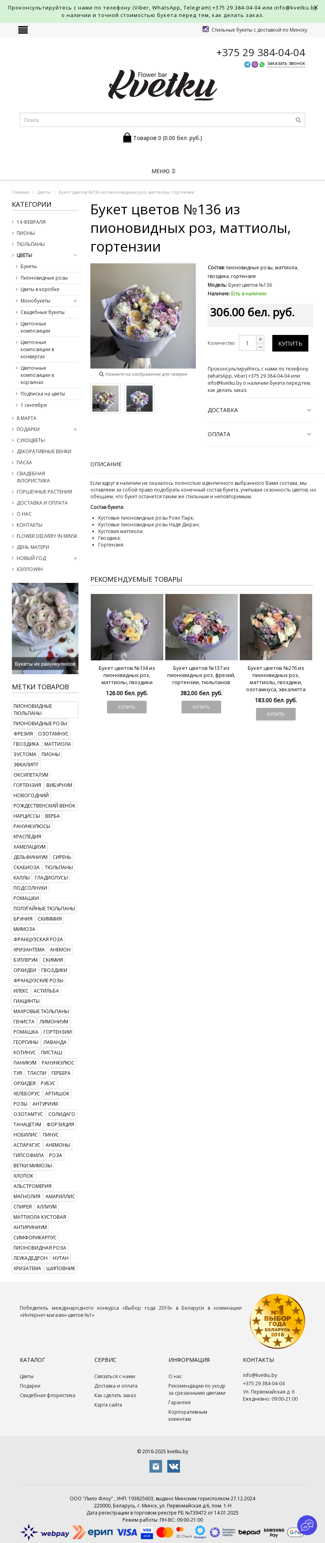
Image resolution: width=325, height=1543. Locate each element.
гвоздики (54, 970)
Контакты (29, 525)
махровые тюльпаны (41, 1011)
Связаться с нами (114, 1376)
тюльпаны (59, 867)
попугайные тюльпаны (44, 908)
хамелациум (29, 846)
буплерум (25, 960)
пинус (51, 1134)
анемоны (58, 1145)
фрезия (23, 733)
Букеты (29, 266)
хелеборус (26, 1093)
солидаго (61, 1114)
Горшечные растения (44, 491)
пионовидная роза (39, 1247)
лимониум (54, 1021)
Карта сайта (108, 1404)
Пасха (24, 462)
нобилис (25, 1134)
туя (17, 1073)
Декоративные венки (44, 451)
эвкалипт (25, 764)
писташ (51, 1052)
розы (20, 1104)
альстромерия (32, 1186)
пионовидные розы (40, 723)
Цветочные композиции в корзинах (37, 375)
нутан (61, 1258)
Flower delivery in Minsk (47, 536)
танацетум (27, 1124)
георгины (25, 1042)
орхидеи (24, 970)
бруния (22, 918)
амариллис (60, 1196)
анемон (60, 949)
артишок (57, 1093)
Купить (290, 343)
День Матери (33, 547)
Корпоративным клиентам (187, 1415)
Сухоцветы (31, 440)
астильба (46, 990)
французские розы (38, 980)
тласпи (36, 1073)
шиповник (60, 1268)
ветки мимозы (32, 1165)
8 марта (26, 418)
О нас (24, 514)
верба (52, 816)
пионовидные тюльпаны (32, 710)
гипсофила (28, 1155)
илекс (21, 990)
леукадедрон (30, 1258)
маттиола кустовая (39, 1217)
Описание (106, 464)
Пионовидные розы (44, 277)
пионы (51, 754)
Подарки (28, 429)
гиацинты (26, 1001)
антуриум (45, 1104)
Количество (221, 343)
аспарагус (26, 1145)
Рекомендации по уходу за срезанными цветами (197, 1389)
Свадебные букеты (43, 312)
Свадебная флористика (33, 477)
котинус (24, 1052)
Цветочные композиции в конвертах (37, 349)
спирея (22, 1206)
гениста (23, 1021)
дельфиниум (30, 857)
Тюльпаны (31, 244)
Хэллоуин (30, 569)
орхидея (24, 1083)
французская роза (38, 939)
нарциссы (26, 816)
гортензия (27, 785)
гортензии (58, 1032)
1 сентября (34, 405)
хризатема (27, 1268)
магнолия (26, 1196)
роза (55, 1155)
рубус (48, 1083)
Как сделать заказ (115, 1395)
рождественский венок (44, 805)
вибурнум (59, 785)
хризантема (29, 949)
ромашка (25, 1032)
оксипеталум (30, 775)
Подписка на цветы (43, 393)
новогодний (31, 795)
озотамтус (28, 1114)
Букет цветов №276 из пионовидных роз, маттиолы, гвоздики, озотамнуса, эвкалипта (276, 678)
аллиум (47, 1206)
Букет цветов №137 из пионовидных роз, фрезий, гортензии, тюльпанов (201, 675)
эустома (24, 754)
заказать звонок (286, 63)
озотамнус (53, 733)
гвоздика (26, 744)
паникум (24, 1062)
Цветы (24, 255)
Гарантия (179, 1402)
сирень (62, 857)
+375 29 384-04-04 (236, 7)
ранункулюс (58, 1062)
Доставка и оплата (42, 502)
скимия (53, 960)
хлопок (23, 1175)
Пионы (26, 233)
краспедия (27, 836)
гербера (61, 1073)
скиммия (50, 918)
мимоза (24, 929)
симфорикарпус (35, 1237)
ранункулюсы (31, 826)
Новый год (31, 558)
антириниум (30, 1227)
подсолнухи (30, 888)
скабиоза (26, 867)
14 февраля (31, 222)
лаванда (55, 1042)
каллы (21, 877)
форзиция (60, 1124)
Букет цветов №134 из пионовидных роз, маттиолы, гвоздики (127, 675)
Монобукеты (35, 300)
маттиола (57, 744)
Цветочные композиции (35, 327)
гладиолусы (51, 877)
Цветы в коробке (40, 289)
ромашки (26, 898)
